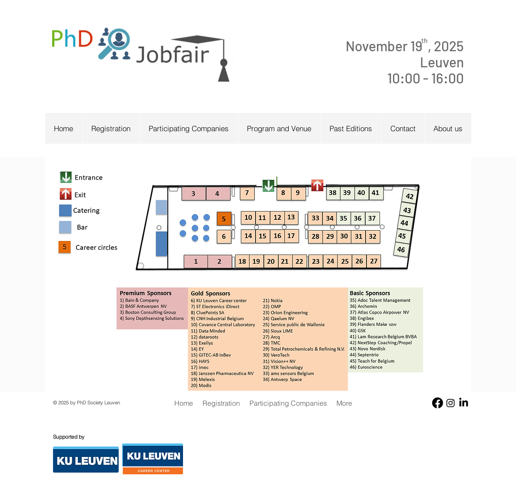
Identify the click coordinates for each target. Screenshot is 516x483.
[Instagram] (450, 402)
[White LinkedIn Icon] (506, 151)
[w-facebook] (480, 151)
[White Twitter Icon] (493, 151)
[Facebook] (437, 402)
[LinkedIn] (463, 402)
